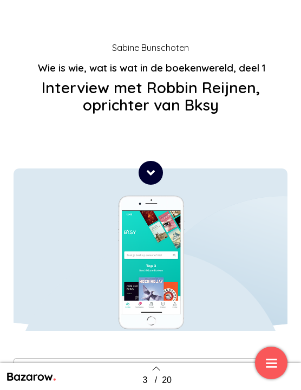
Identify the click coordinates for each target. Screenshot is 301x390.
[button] (151, 173)
